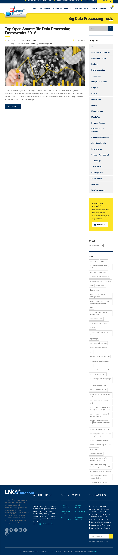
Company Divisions (79, 519)
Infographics (96, 99)
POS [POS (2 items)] (91, 352)
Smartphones (96, 149)
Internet (94, 105)
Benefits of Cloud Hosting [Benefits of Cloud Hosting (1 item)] (98, 272)
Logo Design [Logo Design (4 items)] (94, 339)
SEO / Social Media (98, 143)
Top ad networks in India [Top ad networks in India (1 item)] (98, 390)
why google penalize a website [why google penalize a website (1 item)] (100, 471)
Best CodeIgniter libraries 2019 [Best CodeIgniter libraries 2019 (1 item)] (100, 281)
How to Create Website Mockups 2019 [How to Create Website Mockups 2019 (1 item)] (97, 295)
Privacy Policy (78, 507)
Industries (37, 8)
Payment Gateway (98, 123)
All (92, 46)
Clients (93, 8)
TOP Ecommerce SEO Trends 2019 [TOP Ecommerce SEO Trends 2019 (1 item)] (99, 402)
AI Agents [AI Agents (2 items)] (104, 261)
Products (57, 8)
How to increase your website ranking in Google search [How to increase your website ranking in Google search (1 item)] (100, 302)
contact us (99, 224)
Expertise (78, 8)
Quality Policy (80, 512)
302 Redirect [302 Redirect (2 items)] (94, 261)
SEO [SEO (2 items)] (91, 365)
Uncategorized (97, 173)
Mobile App (95, 117)
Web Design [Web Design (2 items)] (94, 449)
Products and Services (100, 137)
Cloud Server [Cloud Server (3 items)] (100, 286)
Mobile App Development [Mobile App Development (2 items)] (98, 348)
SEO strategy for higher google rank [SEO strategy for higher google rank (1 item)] (100, 380)
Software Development (100, 155)
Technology (95, 161)
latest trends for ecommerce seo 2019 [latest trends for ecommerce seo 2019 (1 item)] (100, 333)
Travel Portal (96, 167)
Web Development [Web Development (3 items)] (96, 454)
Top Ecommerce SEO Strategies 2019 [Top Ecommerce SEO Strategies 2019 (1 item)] (100, 395)
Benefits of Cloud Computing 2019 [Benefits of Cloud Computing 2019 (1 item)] (99, 267)
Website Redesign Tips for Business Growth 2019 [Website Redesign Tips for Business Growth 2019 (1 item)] (98, 459)
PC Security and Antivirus (97, 130)
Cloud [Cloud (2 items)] (92, 286)
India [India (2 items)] (91, 308)
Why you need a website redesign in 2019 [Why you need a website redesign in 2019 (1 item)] (98, 477)
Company (103, 8)
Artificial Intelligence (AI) (100, 52)
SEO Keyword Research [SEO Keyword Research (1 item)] (98, 374)
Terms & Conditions (65, 507)
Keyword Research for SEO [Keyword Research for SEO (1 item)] (99, 323)
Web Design (95, 184)
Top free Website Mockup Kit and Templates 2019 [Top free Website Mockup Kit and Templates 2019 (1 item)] (99, 415)
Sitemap (95, 551)
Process (67, 8)
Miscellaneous (97, 111)
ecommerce (96, 76)
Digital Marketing (98, 70)
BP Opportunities (66, 519)
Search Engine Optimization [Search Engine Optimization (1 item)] (99, 361)
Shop (86, 8)
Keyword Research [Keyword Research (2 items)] (96, 319)
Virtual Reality (96, 178)
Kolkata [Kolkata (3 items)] (92, 328)
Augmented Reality (98, 58)
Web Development (98, 190)
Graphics (94, 88)
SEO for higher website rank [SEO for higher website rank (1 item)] (99, 370)
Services (47, 8)
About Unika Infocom (65, 513)
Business (94, 64)
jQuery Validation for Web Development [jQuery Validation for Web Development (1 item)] (98, 313)
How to (94, 93)
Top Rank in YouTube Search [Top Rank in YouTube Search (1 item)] (99, 429)
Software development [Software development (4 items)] (98, 385)
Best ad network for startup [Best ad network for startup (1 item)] (99, 277)
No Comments (78, 40)
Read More (13, 107)
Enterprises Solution (99, 82)
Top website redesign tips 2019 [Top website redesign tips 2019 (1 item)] (100, 445)
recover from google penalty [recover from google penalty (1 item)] (100, 356)
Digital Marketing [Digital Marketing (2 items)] (95, 290)
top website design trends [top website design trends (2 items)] (99, 440)
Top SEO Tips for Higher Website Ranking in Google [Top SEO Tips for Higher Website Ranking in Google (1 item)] (100, 435)
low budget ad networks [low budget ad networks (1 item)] (98, 343)
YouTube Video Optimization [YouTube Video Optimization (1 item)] (99, 482)
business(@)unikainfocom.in (43, 524)
